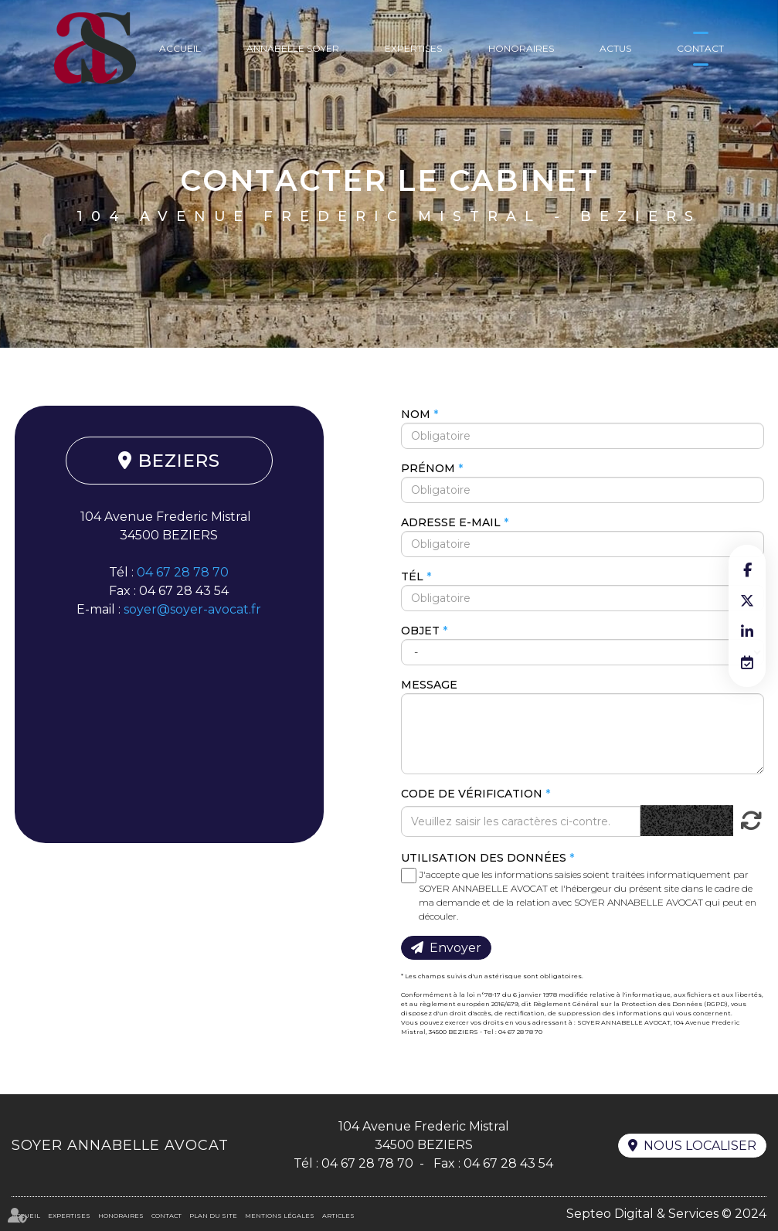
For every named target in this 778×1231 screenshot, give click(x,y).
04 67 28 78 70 (183, 572)
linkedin (747, 631)
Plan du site (213, 1215)
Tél (412, 576)
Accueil (180, 48)
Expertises (413, 48)
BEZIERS (179, 460)
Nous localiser (700, 1145)
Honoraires (521, 48)
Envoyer (455, 947)
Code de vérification (471, 794)
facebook (747, 569)
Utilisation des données (483, 858)
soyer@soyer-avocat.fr (192, 609)
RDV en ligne (747, 662)
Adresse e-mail (451, 522)
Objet (420, 631)
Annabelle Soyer (292, 48)
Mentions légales (279, 1215)
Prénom (428, 468)
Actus (615, 48)
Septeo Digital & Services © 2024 (666, 1213)
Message (429, 685)
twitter (747, 600)
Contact (700, 48)
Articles (338, 1215)
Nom (415, 414)
